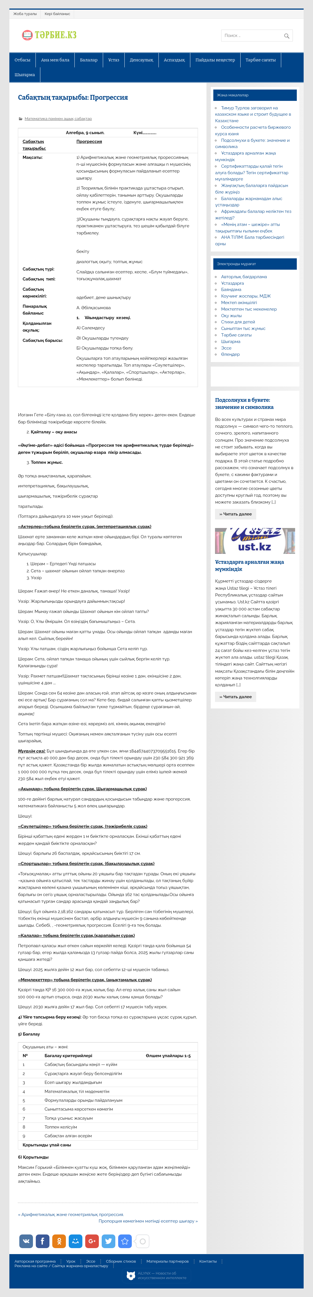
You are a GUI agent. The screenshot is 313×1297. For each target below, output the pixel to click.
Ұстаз (113, 60)
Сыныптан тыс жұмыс (243, 328)
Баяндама (231, 289)
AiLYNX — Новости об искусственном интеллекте (162, 1275)
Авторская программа (35, 1261)
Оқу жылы (231, 315)
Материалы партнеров (168, 1261)
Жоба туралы (25, 14)
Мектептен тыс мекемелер (249, 309)
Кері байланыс (57, 14)
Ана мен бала (55, 60)
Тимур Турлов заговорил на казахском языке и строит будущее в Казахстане (253, 114)
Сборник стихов (121, 1261)
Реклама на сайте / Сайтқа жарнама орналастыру (61, 1266)
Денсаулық (141, 60)
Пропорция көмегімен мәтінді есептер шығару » (148, 1221)
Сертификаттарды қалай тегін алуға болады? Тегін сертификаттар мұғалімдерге (251, 173)
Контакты (208, 1261)
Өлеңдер (230, 354)
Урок (70, 1261)
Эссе (226, 348)
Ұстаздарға (232, 283)
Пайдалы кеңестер (215, 60)
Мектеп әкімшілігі (239, 302)
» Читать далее (236, 514)
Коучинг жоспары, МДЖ (246, 296)
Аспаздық (174, 60)
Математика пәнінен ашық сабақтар (58, 118)
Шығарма (24, 74)
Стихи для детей (238, 322)
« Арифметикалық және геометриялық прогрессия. (71, 1214)
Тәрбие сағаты (261, 60)
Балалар (89, 60)
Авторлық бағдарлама (244, 276)
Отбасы (22, 60)
